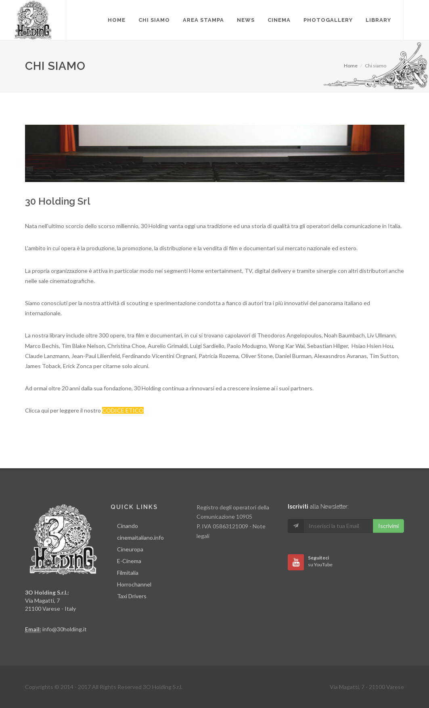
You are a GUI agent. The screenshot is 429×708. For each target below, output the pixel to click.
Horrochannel (134, 584)
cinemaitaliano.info (140, 537)
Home (351, 66)
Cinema (279, 20)
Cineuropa (130, 549)
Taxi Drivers (131, 596)
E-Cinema (129, 560)
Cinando (127, 525)
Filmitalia (127, 572)
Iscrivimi (388, 525)
